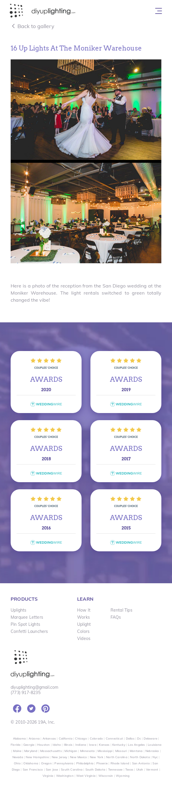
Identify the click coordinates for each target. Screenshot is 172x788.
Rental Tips (121, 610)
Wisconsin (105, 776)
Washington (65, 776)
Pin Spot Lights (25, 624)
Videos (83, 638)
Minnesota (87, 751)
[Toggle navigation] (158, 11)
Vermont (152, 769)
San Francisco (33, 769)
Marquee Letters (27, 617)
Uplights (19, 610)
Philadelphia (84, 763)
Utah (139, 769)
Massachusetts (51, 751)
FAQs (116, 617)
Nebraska (152, 751)
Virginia (48, 776)
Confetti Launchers (29, 631)
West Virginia (85, 776)
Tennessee (115, 769)
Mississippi (105, 751)
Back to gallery (32, 26)
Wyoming (122, 776)
